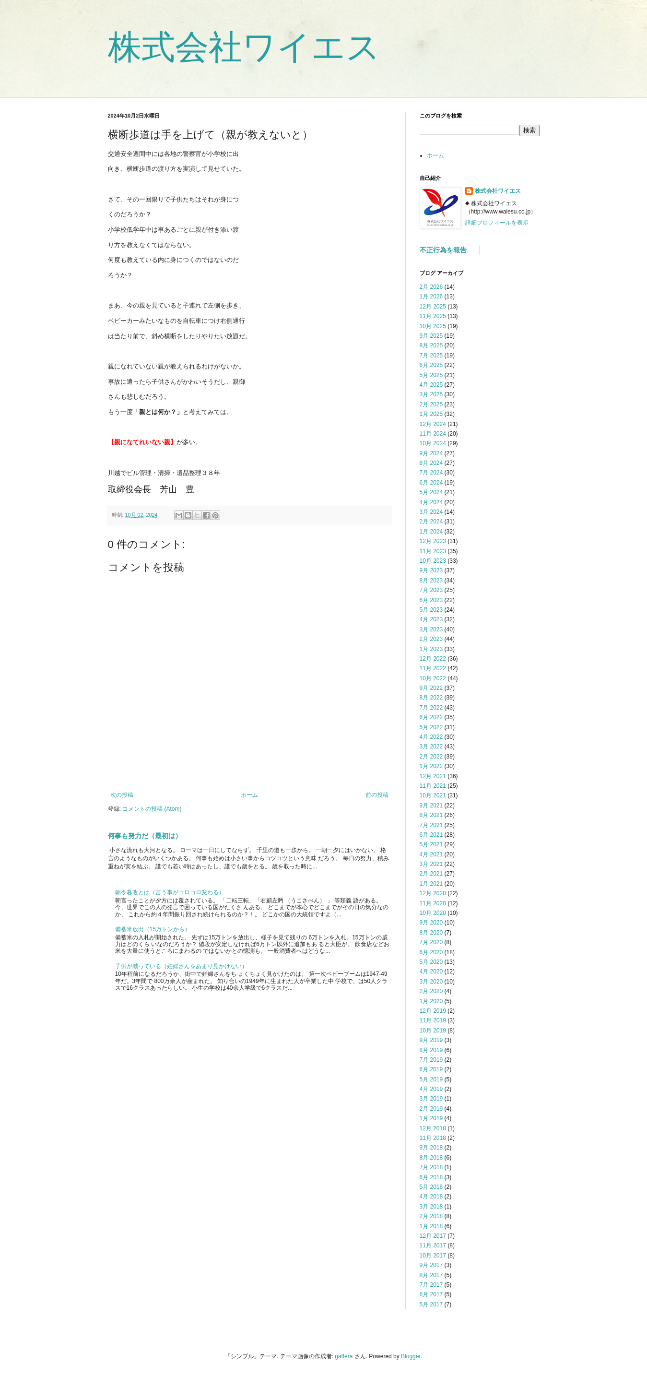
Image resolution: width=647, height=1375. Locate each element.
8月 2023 (431, 580)
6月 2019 (431, 1069)
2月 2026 (431, 287)
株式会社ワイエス (244, 47)
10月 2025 (433, 326)
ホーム (249, 795)
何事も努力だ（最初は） (145, 836)
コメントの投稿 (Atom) (151, 809)
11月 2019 (433, 1020)
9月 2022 (431, 688)
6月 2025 (431, 365)
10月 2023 (433, 560)
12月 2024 (433, 424)
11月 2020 (433, 903)
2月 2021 (431, 873)
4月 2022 (431, 737)
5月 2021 (431, 844)
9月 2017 (431, 1265)
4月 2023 (431, 619)
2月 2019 (431, 1108)
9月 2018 (431, 1147)
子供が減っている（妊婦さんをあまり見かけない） (181, 966)
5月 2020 (431, 962)
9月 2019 (431, 1040)
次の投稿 (121, 795)
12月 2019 (433, 1011)
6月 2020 (431, 952)
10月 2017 (433, 1255)
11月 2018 (433, 1138)
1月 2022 (431, 766)
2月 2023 (431, 639)
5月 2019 (431, 1079)
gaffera (344, 1356)
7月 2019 (431, 1059)
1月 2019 (431, 1118)
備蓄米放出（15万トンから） (152, 929)
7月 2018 (431, 1167)
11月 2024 (433, 433)
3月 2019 (431, 1098)
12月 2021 (433, 776)
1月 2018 (431, 1226)
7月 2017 (431, 1284)
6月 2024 (431, 482)
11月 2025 (433, 316)
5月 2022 (431, 727)
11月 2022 (433, 668)
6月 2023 (431, 600)
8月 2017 (431, 1275)
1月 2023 (431, 649)
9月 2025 (431, 335)
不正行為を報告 (443, 250)
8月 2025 (431, 345)
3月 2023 (431, 629)
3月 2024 (431, 512)
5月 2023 (431, 609)
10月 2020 (433, 913)
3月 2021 (431, 864)
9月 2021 (431, 805)
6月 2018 (431, 1177)
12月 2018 (433, 1128)
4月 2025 (431, 384)
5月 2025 (431, 375)
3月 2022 (431, 746)
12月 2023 (433, 541)
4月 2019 (431, 1089)
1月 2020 (431, 1001)
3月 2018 (431, 1206)
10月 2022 (433, 678)
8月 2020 (431, 932)
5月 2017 (431, 1304)
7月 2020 (431, 942)
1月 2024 (431, 531)
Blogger (411, 1356)
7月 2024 (431, 472)
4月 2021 (431, 854)
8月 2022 (431, 697)
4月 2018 (431, 1196)
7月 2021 (431, 825)
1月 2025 (431, 414)
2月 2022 (431, 756)
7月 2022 (431, 707)
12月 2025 (433, 306)
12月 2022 (433, 658)
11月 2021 (433, 785)
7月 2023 (431, 590)
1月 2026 (431, 296)
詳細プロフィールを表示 (497, 222)
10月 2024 (433, 443)
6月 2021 (431, 834)
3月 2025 (431, 394)
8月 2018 (431, 1157)
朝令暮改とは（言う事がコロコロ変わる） (169, 892)
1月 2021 (431, 883)
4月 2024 (431, 502)
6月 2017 (431, 1294)
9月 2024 (431, 453)
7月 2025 (431, 355)
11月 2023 (433, 551)
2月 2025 (431, 404)
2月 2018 (431, 1216)
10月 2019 (433, 1030)
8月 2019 (431, 1050)
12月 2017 (433, 1236)
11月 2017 (433, 1245)
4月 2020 (431, 971)
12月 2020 (433, 893)
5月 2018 (431, 1187)
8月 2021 (431, 815)
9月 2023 (431, 570)
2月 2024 (431, 521)
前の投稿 (376, 795)
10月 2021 (433, 795)
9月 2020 (431, 922)
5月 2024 (431, 492)
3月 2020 (431, 981)
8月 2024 (431, 463)
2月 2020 (431, 991)
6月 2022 (431, 717)
